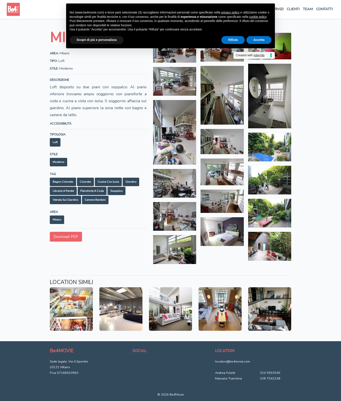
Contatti (324, 9)
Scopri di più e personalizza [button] (97, 40)
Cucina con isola (108, 182)
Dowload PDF (65, 236)
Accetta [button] (258, 40)
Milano (57, 220)
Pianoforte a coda (92, 191)
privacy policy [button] (230, 12)
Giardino (131, 182)
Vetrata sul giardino (65, 200)
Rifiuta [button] (233, 40)
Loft (55, 142)
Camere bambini (95, 200)
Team (308, 9)
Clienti (293, 9)
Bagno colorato (63, 182)
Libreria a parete (63, 191)
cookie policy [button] (257, 16)
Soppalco (116, 191)
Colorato (85, 182)
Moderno (58, 162)
